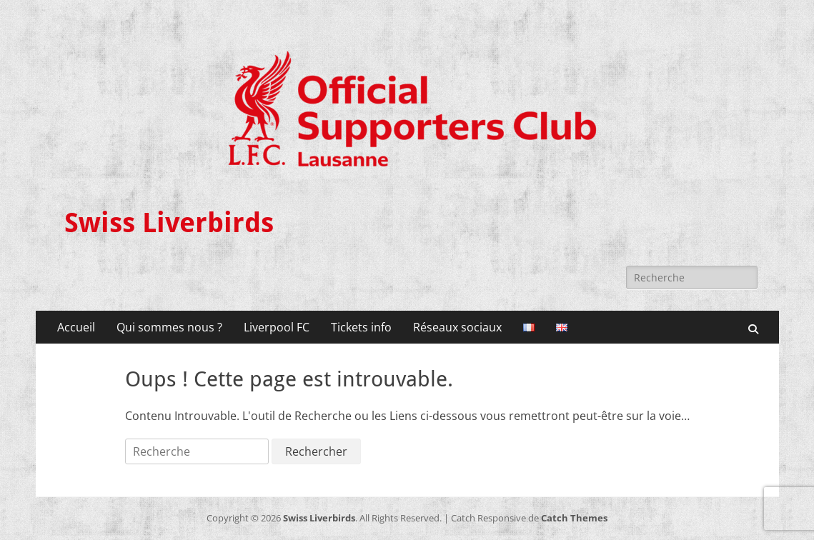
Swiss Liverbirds (169, 223)
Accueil (76, 327)
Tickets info (361, 327)
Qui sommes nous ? (169, 327)
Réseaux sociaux (457, 327)
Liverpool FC (276, 327)
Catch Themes (574, 517)
